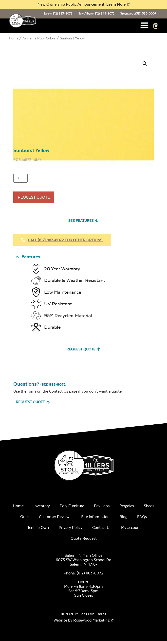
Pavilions (102, 505)
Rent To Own (37, 527)
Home (13, 38)
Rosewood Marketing (91, 620)
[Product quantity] (20, 178)
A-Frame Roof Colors (39, 38)
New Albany (96, 13)
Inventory (42, 505)
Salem (57, 13)
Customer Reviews (55, 516)
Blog (123, 516)
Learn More (116, 4)
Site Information (95, 516)
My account (131, 527)
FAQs (142, 516)
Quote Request (84, 538)
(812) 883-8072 (53, 384)
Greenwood (138, 13)
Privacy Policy (70, 527)
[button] (144, 25)
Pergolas (126, 505)
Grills (24, 516)
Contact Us (58, 391)
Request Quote (34, 197)
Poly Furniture (72, 505)
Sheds (149, 505)
